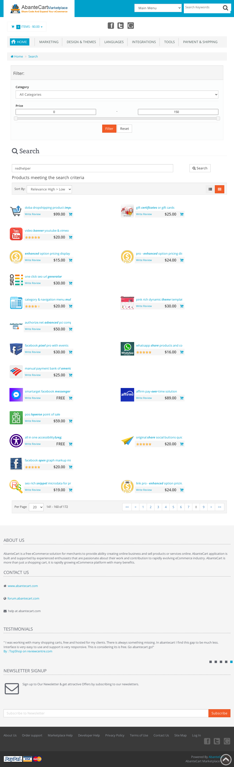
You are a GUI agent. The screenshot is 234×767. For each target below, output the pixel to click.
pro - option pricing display (162, 253)
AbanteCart (217, 757)
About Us (10, 735)
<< (127, 507)
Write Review (33, 214)
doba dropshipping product (51, 207)
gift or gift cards (155, 207)
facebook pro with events (46, 345)
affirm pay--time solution (156, 391)
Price (19, 106)
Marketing (47, 42)
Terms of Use (139, 735)
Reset (124, 128)
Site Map (180, 735)
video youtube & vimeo (47, 230)
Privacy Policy (114, 735)
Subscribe (219, 713)
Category (22, 87)
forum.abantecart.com (23, 598)
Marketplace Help (60, 735)
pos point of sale (42, 414)
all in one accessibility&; (43, 437)
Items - (27, 26)
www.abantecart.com (23, 586)
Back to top (226, 760)
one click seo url (43, 276)
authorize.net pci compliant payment (58, 322)
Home (22, 42)
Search (33, 56)
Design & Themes (80, 42)
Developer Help (89, 735)
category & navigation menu (52, 299)
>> (219, 507)
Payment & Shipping (199, 42)
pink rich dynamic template (160, 299)
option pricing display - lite (51, 253)
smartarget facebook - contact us (56, 391)
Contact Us (161, 735)
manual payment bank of (49, 368)
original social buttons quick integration (168, 437)
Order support (32, 735)
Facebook (110, 25)
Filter (109, 128)
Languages (113, 42)
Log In (196, 735)
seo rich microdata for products (53, 483)
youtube (130, 25)
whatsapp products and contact (163, 345)
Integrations (143, 42)
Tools (168, 42)
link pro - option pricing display (165, 483)
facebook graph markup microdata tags (56, 460)
